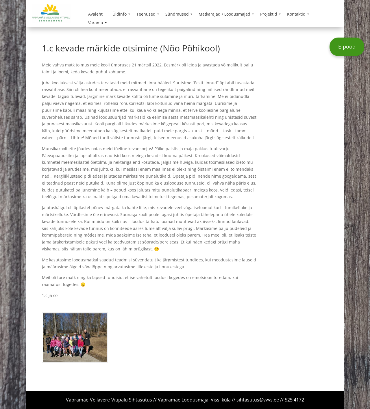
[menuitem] (95, 14)
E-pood (347, 46)
